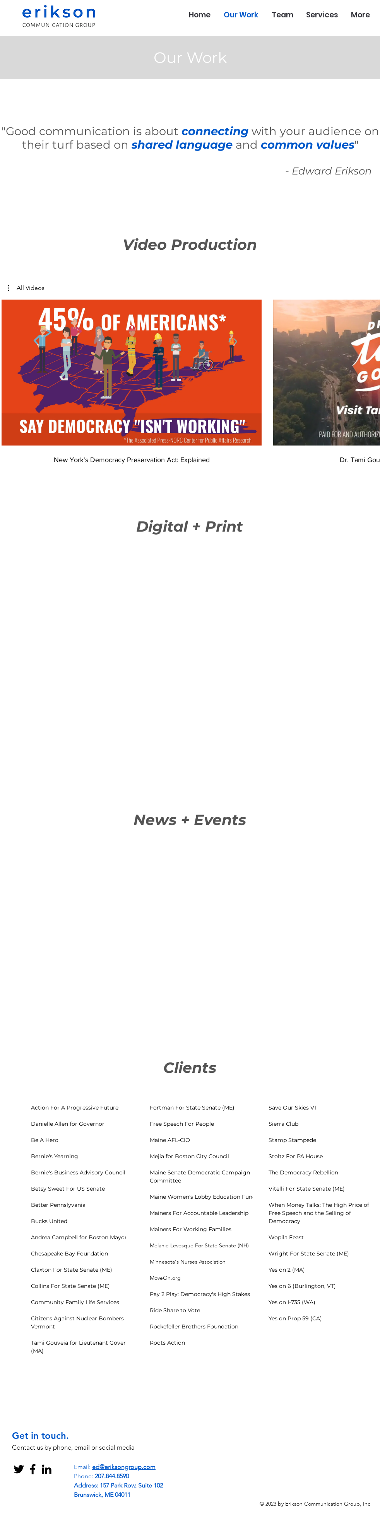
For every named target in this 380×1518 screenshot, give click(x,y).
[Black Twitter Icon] (19, 1469)
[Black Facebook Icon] (32, 1469)
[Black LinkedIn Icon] (46, 1469)
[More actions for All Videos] (26, 288)
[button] (26, 288)
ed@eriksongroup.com (124, 1467)
